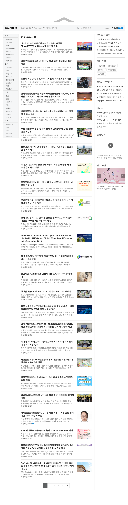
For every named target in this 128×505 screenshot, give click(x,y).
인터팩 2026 (102, 116)
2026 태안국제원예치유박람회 (109, 113)
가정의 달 (101, 66)
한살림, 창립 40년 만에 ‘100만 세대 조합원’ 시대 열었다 (46, 291)
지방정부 (9, 136)
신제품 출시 (112, 66)
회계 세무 (9, 61)
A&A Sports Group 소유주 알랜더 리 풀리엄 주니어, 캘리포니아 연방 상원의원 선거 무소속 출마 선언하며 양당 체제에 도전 (47, 466)
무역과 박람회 (10, 48)
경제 (6, 36)
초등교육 (9, 74)
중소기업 (9, 51)
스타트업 (101, 74)
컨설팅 (8, 57)
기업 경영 (9, 42)
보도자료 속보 (103, 35)
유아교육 (9, 77)
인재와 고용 (10, 54)
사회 (6, 92)
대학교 (8, 70)
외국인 (8, 108)
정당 (7, 130)
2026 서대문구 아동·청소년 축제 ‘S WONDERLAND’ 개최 (47, 430)
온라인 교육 (10, 80)
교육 (6, 64)
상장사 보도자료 (105, 82)
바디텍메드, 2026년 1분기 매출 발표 (111, 97)
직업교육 (9, 89)
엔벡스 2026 (102, 127)
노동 (7, 45)
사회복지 (9, 102)
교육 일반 (9, 67)
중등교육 (9, 83)
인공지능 (101, 70)
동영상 (100, 134)
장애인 (8, 114)
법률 (7, 99)
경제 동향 (9, 39)
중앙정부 (9, 133)
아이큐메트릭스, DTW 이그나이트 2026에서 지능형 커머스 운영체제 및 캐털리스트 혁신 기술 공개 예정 (110, 158)
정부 (6, 120)
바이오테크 (112, 70)
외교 (7, 127)
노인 (7, 96)
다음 (123, 176)
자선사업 (9, 111)
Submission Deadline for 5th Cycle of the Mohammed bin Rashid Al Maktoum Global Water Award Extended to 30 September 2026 (47, 238)
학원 (7, 86)
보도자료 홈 (11, 27)
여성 (7, 105)
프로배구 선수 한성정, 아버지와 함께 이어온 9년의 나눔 (46, 79)
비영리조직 (10, 124)
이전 (99, 176)
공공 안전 (9, 117)
